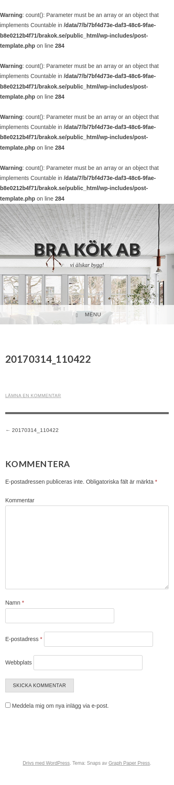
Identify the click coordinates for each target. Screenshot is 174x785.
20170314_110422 (35, 430)
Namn (14, 602)
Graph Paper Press (129, 763)
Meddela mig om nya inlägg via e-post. (60, 705)
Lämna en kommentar (33, 395)
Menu (93, 314)
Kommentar (19, 500)
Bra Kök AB (87, 249)
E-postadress (23, 639)
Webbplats (18, 662)
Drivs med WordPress (46, 763)
